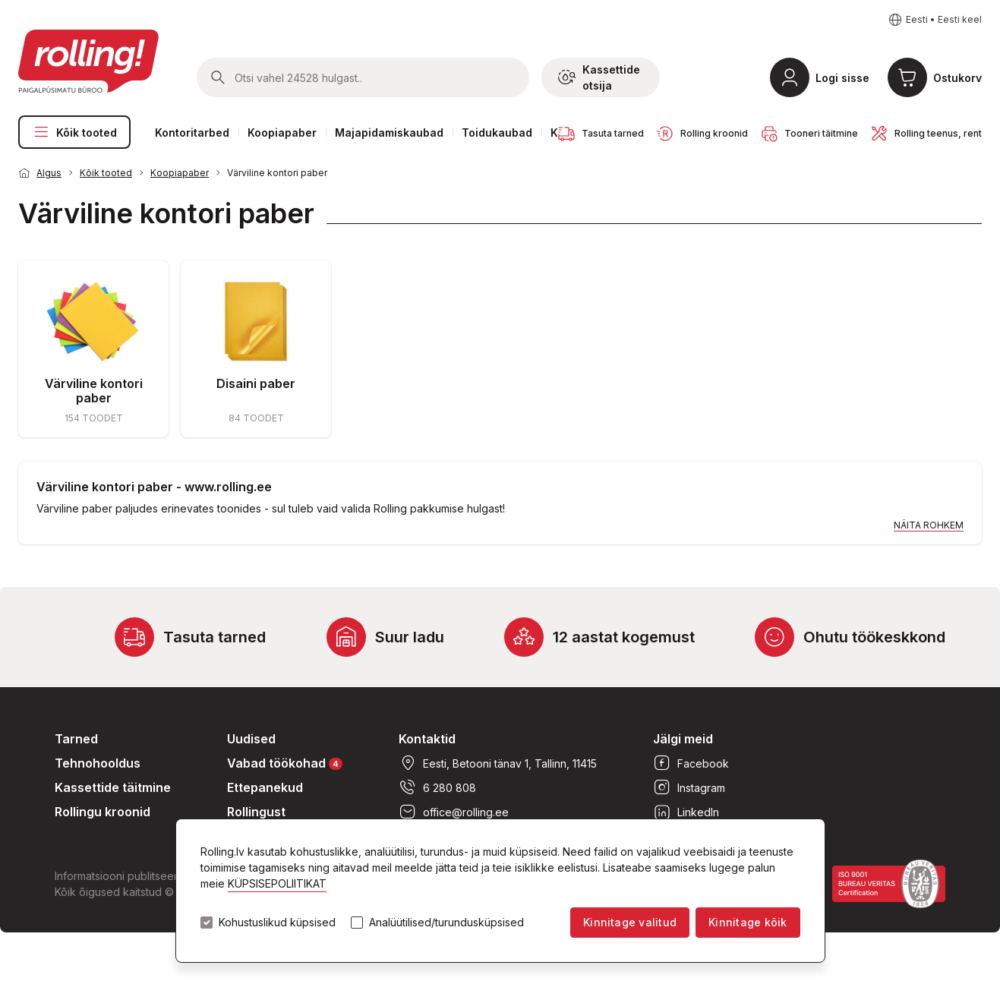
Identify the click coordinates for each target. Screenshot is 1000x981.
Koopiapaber (282, 132)
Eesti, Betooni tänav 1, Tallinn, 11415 (498, 763)
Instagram (689, 787)
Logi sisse (842, 77)
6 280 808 (437, 787)
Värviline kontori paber (277, 172)
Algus (49, 172)
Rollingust (256, 811)
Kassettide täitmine (113, 787)
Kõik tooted (74, 132)
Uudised (251, 738)
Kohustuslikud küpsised (277, 922)
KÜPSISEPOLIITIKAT (277, 883)
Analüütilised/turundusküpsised (446, 922)
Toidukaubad (497, 132)
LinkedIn (686, 812)
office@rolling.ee (454, 812)
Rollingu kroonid (102, 811)
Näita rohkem (929, 525)
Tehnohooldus (97, 763)
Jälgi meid (683, 738)
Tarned (76, 738)
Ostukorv (957, 77)
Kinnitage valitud (630, 922)
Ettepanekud (265, 787)
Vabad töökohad (284, 762)
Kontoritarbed (192, 132)
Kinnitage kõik (747, 922)
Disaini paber (255, 383)
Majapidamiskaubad (389, 132)
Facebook (691, 763)
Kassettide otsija (599, 77)
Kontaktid (427, 738)
